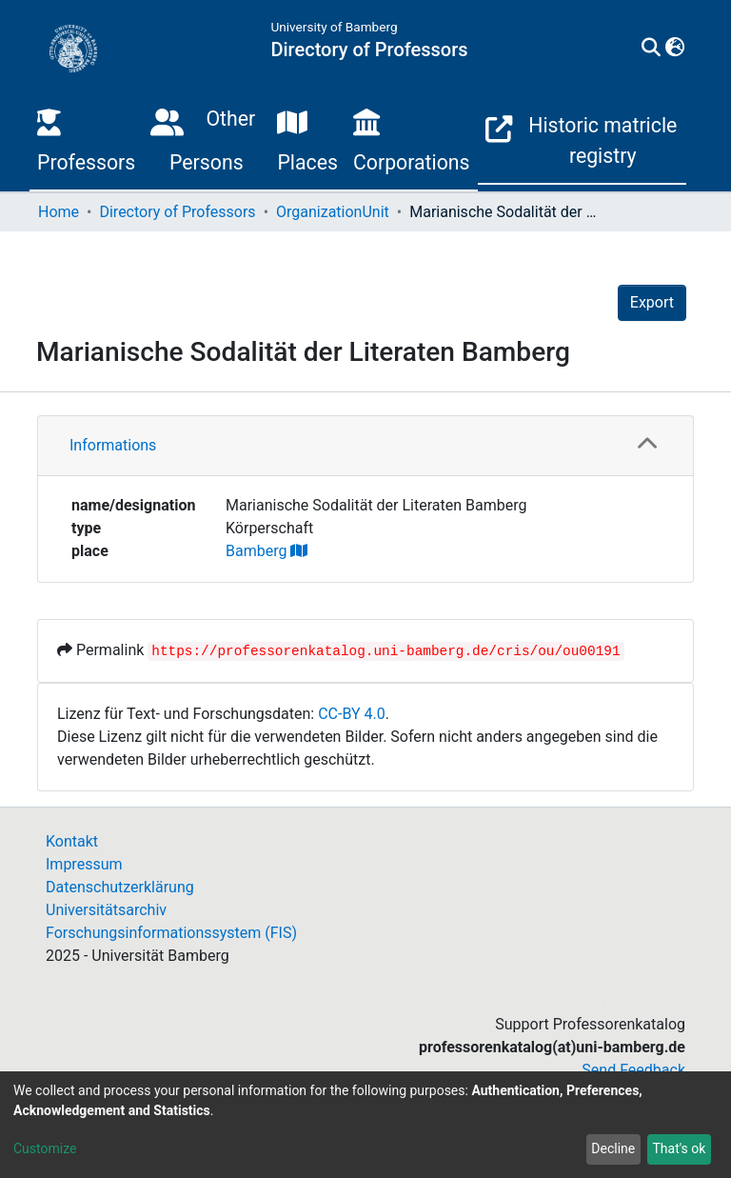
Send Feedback (633, 1070)
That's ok (678, 1148)
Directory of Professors (177, 212)
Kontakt (72, 841)
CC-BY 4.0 (351, 714)
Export (652, 302)
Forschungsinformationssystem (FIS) (171, 933)
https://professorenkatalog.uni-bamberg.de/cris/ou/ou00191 (385, 651)
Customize (44, 1148)
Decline (613, 1148)
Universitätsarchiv (106, 910)
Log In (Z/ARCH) (616, 1001)
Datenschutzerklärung (120, 887)
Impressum (84, 864)
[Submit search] (650, 48)
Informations (112, 445)
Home (58, 212)
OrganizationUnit (332, 212)
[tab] (365, 446)
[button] (674, 48)
